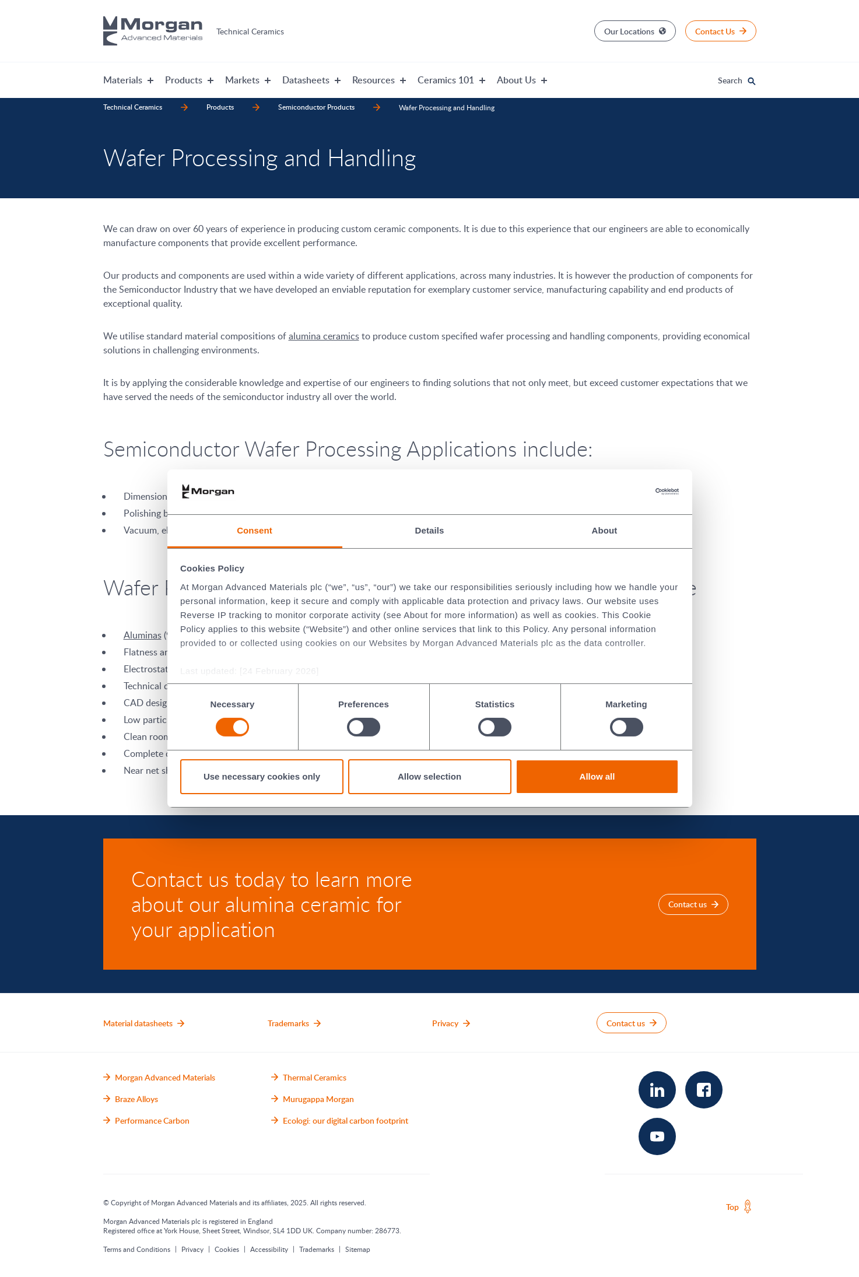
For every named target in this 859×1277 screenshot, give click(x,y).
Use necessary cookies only (262, 776)
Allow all (597, 776)
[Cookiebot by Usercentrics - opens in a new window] (628, 491)
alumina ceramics (324, 335)
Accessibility (269, 1249)
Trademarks (316, 1249)
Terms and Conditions (136, 1249)
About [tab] (605, 530)
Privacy (192, 1249)
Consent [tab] (254, 530)
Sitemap (357, 1249)
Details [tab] (429, 530)
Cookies (227, 1249)
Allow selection (429, 776)
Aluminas (143, 635)
